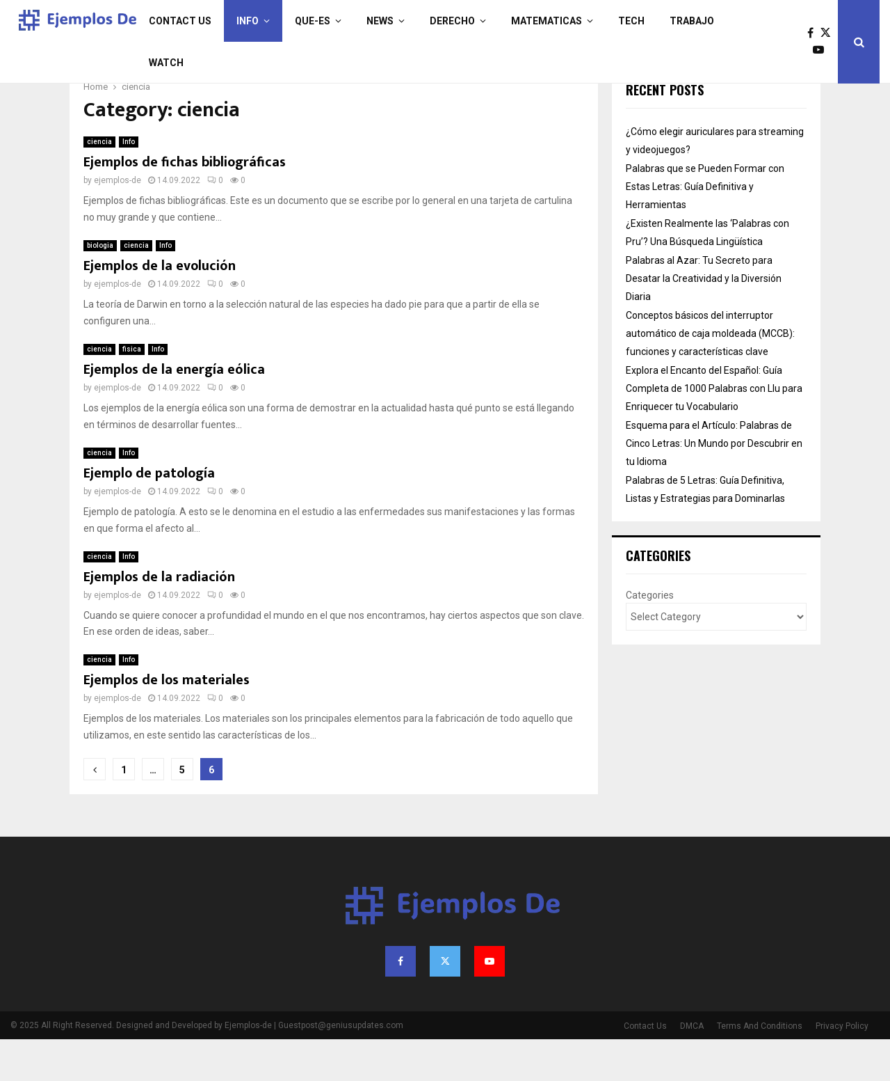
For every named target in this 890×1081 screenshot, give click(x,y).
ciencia (99, 183)
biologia (100, 287)
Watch (166, 62)
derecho (452, 20)
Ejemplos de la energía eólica (174, 411)
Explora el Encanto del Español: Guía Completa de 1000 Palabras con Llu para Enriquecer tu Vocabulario (714, 430)
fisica (131, 391)
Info (247, 20)
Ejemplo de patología (149, 515)
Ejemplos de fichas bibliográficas (184, 204)
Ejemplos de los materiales (166, 722)
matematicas (546, 20)
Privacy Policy (842, 1068)
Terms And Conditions (759, 1068)
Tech (631, 20)
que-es (312, 20)
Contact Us (180, 20)
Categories (650, 636)
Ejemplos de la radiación (159, 619)
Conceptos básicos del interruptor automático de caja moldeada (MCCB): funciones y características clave (710, 375)
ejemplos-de (117, 222)
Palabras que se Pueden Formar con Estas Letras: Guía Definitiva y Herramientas (705, 228)
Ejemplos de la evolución (159, 307)
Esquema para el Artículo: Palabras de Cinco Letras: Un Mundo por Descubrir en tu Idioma (714, 485)
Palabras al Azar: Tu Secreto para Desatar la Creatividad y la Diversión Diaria (704, 320)
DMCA (692, 1068)
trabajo (692, 20)
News (380, 20)
